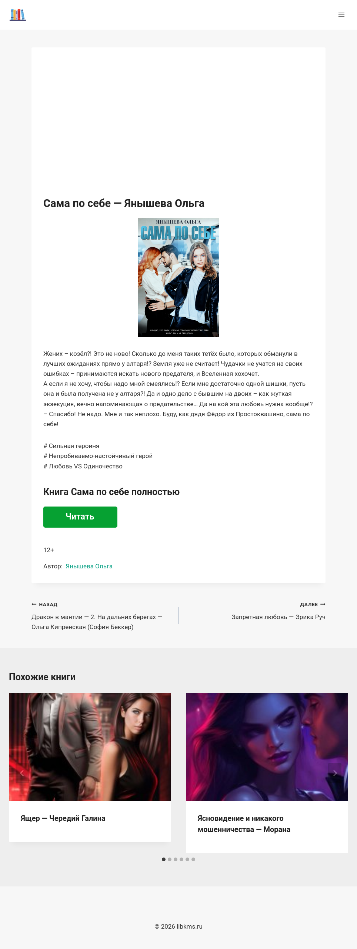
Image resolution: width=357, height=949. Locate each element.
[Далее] (334, 773)
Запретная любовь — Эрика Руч (255, 610)
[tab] (164, 859)
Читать (80, 517)
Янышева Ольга (89, 566)
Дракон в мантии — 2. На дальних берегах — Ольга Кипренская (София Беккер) (101, 615)
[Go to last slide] (22, 773)
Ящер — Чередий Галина (63, 818)
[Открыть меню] (341, 14)
